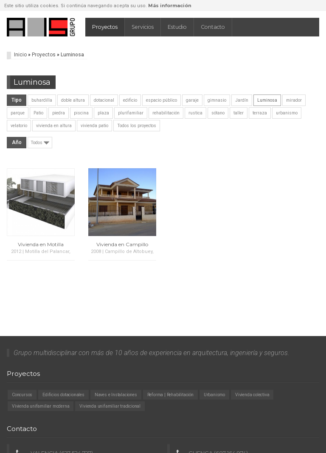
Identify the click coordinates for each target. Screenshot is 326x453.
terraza (260, 113)
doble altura (73, 100)
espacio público (161, 100)
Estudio (177, 27)
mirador (294, 100)
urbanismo (287, 113)
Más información (169, 5)
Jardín (241, 100)
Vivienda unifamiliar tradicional (110, 406)
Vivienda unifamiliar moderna (40, 406)
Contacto (213, 27)
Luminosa (267, 100)
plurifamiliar (130, 113)
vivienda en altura (54, 125)
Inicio (20, 55)
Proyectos (105, 27)
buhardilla (41, 100)
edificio (130, 100)
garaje (192, 100)
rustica (195, 113)
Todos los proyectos (136, 125)
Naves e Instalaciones (116, 394)
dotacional (104, 100)
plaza (103, 113)
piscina (81, 113)
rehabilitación (166, 113)
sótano (218, 113)
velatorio (19, 125)
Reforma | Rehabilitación (170, 394)
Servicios (143, 27)
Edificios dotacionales (63, 394)
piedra (58, 113)
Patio (38, 113)
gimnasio (217, 100)
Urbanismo (214, 394)
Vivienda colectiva (252, 394)
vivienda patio (94, 125)
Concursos (22, 394)
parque (18, 113)
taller (238, 113)
